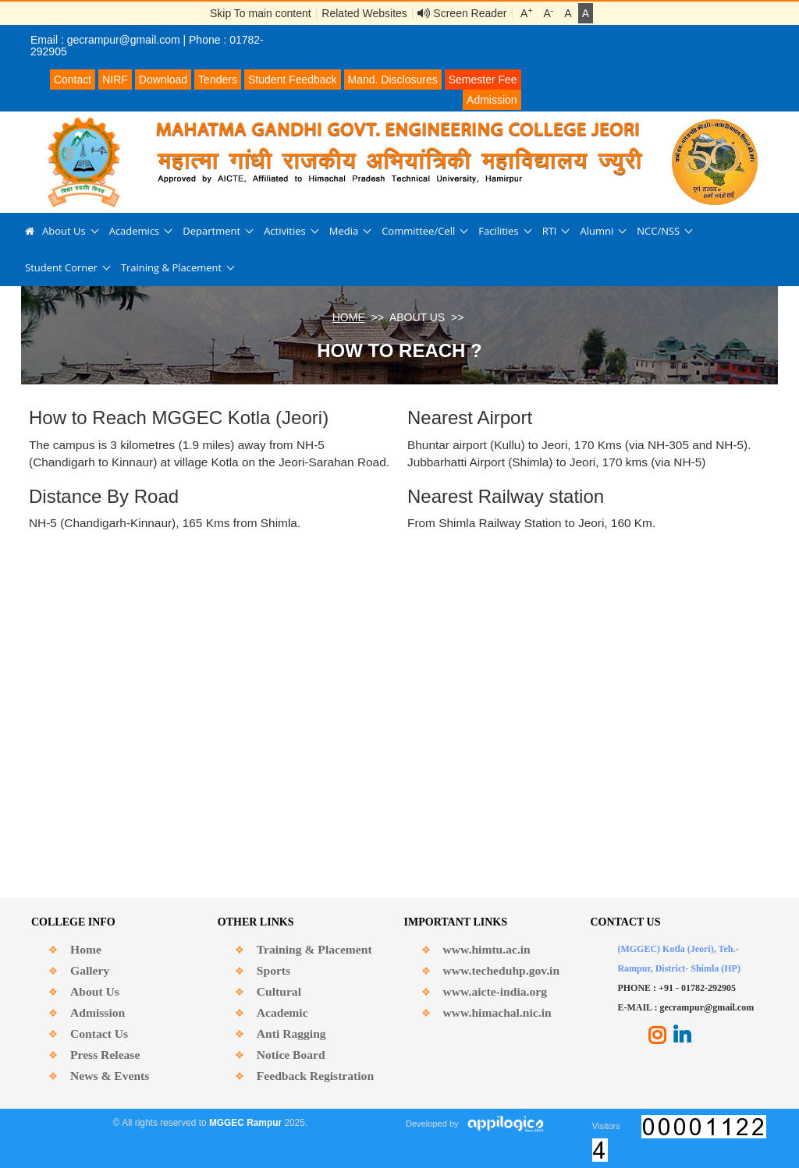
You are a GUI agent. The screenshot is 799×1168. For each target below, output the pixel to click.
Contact (72, 79)
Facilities (498, 231)
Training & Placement (171, 267)
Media (343, 231)
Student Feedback (292, 79)
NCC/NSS (658, 231)
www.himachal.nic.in (497, 1012)
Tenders (217, 79)
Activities (285, 231)
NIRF (115, 79)
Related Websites (364, 13)
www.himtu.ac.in (487, 949)
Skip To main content (260, 13)
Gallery (89, 970)
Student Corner (61, 267)
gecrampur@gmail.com (123, 40)
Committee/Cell (418, 231)
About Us (64, 231)
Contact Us (99, 1033)
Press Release (105, 1054)
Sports (273, 970)
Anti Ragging (291, 1033)
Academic (282, 1012)
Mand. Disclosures (393, 79)
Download (163, 79)
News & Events (109, 1075)
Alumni (596, 231)
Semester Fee (483, 79)
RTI (549, 231)
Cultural (279, 991)
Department (211, 231)
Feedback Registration (315, 1075)
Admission (492, 100)
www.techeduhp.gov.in (501, 970)
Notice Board (291, 1054)
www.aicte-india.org (495, 991)
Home (85, 949)
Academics (134, 231)
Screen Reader (461, 13)
